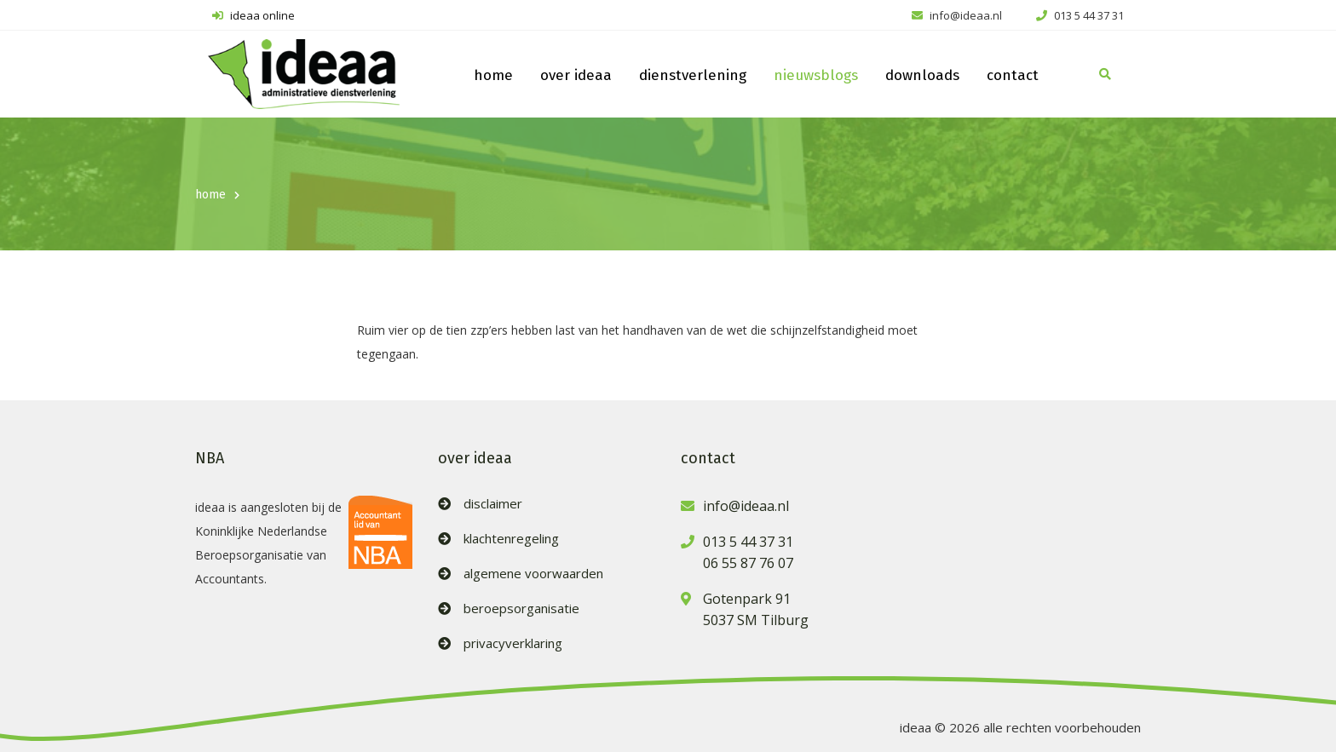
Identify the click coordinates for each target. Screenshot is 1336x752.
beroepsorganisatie (521, 608)
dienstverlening (692, 75)
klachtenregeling (511, 539)
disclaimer (493, 504)
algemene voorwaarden (533, 573)
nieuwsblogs (816, 75)
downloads (922, 75)
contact (1013, 75)
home (493, 75)
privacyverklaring (513, 643)
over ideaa (576, 75)
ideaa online (253, 15)
